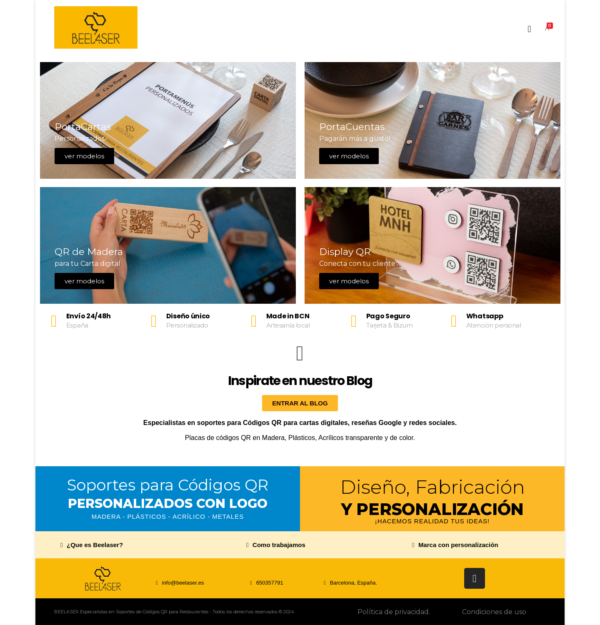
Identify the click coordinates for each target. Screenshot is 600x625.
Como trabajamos (278, 544)
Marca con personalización (458, 544)
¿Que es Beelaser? (95, 544)
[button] (143, 544)
